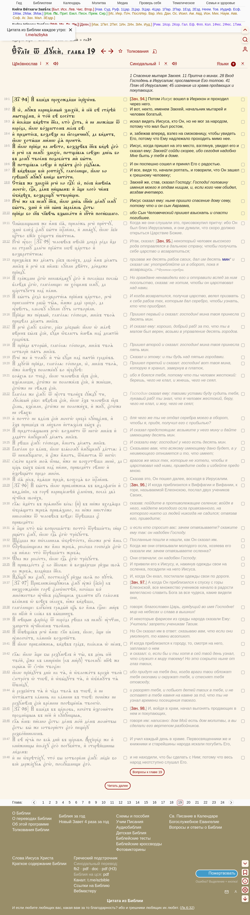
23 (214, 802)
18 (172, 802)
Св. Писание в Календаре (193, 816)
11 (112, 802)
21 (197, 802)
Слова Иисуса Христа (32, 858)
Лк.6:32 (187, 907)
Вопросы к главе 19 (147, 772)
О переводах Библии (32, 818)
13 (129, 802)
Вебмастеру (85, 891)
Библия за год (72, 816)
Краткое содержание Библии (39, 863)
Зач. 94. (138, 99)
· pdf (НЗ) (108, 868)
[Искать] (245, 39)
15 (146, 802)
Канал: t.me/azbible (91, 880)
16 (154, 802)
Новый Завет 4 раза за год (84, 821)
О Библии (21, 813)
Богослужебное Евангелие (194, 821)
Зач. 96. (138, 484)
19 (180, 802)
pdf (106, 874)
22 (206, 802)
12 (121, 802)
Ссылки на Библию (92, 885)
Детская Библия (131, 833)
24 (223, 802)
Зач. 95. (164, 241)
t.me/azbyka (37, 34)
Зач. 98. (138, 708)
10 (103, 802)
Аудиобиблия (128, 827)
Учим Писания (129, 821)
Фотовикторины (131, 849)
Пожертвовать (221, 873)
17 (163, 802)
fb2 (76, 868)
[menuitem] (245, 49)
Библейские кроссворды (139, 844)
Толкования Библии (30, 829)
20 (188, 802)
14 (138, 802)
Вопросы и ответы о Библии (195, 827)
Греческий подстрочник (95, 858)
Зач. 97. (138, 582)
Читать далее (117, 785)
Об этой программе (30, 824)
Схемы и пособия (132, 816)
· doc (94, 868)
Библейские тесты (133, 838)
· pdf (84, 868)
